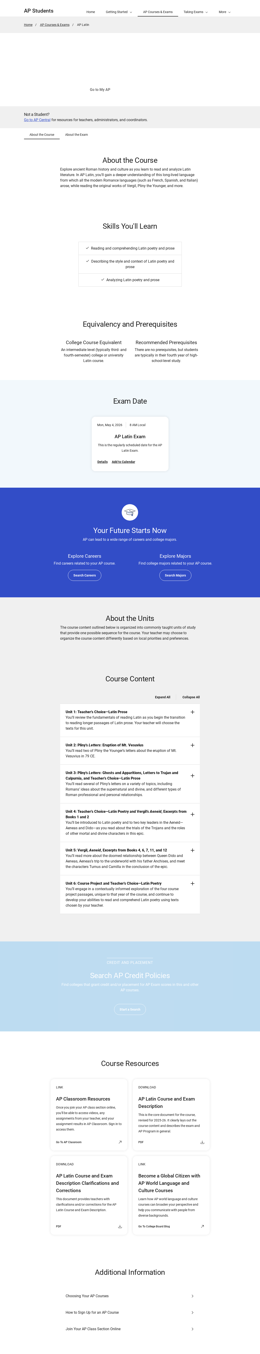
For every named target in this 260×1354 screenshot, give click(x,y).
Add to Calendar (123, 462)
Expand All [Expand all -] (162, 697)
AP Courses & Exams (55, 25)
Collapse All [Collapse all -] (191, 697)
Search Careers (84, 575)
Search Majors (175, 575)
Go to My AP (100, 89)
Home (28, 25)
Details (102, 462)
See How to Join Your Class (147, 89)
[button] (224, 8)
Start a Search (130, 1009)
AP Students (39, 11)
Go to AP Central (37, 120)
